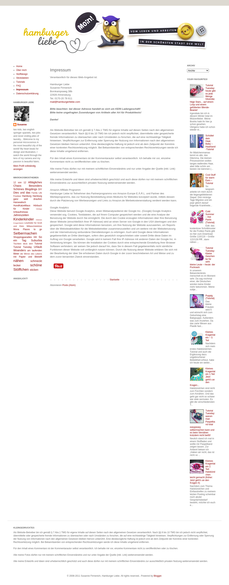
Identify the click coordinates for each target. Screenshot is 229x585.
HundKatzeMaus (21, 205)
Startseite (114, 279)
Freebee (17, 196)
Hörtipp (39, 209)
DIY (40, 189)
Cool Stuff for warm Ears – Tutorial (210, 179)
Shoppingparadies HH (25, 237)
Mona (16, 229)
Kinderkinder (23, 219)
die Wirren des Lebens (31, 254)
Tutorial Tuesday (22, 247)
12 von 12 (19, 182)
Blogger (157, 576)
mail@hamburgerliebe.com (65, 101)
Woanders (19, 250)
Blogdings (31, 189)
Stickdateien (22, 78)
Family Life (36, 193)
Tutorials (20, 82)
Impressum (22, 89)
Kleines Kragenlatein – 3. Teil (210, 336)
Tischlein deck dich (23, 243)
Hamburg (26, 196)
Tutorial (38, 243)
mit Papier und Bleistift (27, 256)
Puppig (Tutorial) (210, 297)
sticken (34, 269)
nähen (18, 261)
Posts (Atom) (69, 285)
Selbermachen (25, 233)
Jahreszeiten (21, 215)
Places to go (32, 229)
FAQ (18, 85)
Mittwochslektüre (34, 226)
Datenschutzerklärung (27, 93)
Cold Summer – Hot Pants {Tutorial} (210, 217)
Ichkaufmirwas (20, 212)
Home (19, 66)
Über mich (21, 70)
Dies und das (21, 192)
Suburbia (36, 240)
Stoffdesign (22, 74)
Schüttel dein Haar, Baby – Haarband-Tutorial (211, 142)
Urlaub (38, 246)
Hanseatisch (19, 202)
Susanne (22, 124)
